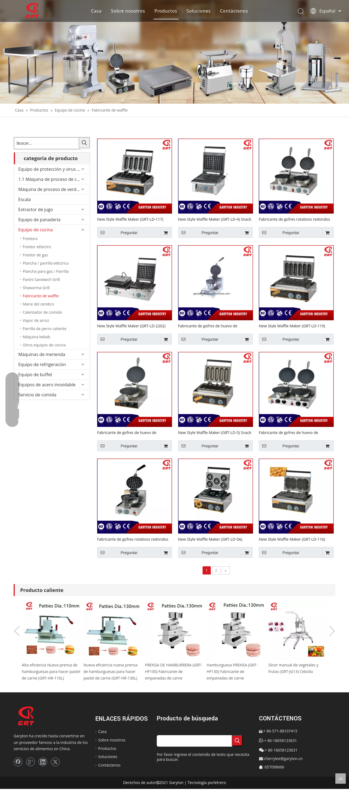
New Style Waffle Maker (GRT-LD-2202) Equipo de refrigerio (131, 325)
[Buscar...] (47, 143)
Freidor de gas (35, 255)
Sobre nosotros (128, 11)
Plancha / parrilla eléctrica (45, 263)
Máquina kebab (36, 336)
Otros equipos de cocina (44, 345)
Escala (24, 199)
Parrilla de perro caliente (45, 328)
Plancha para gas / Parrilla (46, 271)
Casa (96, 11)
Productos (165, 11)
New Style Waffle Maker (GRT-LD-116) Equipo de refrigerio (292, 539)
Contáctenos (234, 11)
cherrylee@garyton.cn (283, 758)
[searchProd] (194, 741)
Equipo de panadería (39, 220)
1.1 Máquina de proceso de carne (52, 179)
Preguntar (117, 232)
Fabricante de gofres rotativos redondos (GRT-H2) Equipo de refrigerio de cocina (294, 219)
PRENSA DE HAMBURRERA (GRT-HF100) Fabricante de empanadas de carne (173, 671)
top (340, 778)
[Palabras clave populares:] (84, 142)
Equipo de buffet (35, 375)
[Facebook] (18, 762)
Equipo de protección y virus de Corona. (54, 169)
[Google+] (30, 762)
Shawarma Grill (36, 287)
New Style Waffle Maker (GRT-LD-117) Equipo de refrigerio (130, 219)
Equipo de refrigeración (42, 364)
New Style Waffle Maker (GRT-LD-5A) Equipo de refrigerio (210, 539)
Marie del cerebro (38, 304)
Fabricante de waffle (41, 295)
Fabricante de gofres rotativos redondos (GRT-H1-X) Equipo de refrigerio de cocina (133, 539)
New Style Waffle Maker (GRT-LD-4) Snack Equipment (214, 219)
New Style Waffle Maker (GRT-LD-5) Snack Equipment (214, 432)
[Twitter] (55, 762)
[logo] (31, 716)
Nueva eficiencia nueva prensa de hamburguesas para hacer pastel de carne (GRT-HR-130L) (110, 671)
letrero (220, 782)
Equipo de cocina (35, 230)
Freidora (30, 238)
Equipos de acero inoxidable (47, 385)
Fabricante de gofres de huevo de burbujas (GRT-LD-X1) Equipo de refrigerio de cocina (134, 432)
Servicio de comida (37, 395)
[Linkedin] (42, 762)
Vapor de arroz (36, 320)
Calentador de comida (42, 312)
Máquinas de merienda (41, 354)
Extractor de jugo (35, 210)
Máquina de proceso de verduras (51, 189)
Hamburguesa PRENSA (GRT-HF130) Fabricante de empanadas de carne (232, 671)
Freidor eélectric (37, 246)
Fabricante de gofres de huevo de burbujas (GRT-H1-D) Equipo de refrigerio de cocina (214, 325)
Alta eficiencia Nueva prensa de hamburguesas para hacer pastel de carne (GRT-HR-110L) (51, 671)
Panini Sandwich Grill (41, 279)
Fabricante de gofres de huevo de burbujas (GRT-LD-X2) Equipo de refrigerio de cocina (296, 432)
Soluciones (198, 11)
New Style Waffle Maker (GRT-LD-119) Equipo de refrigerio (292, 325)
